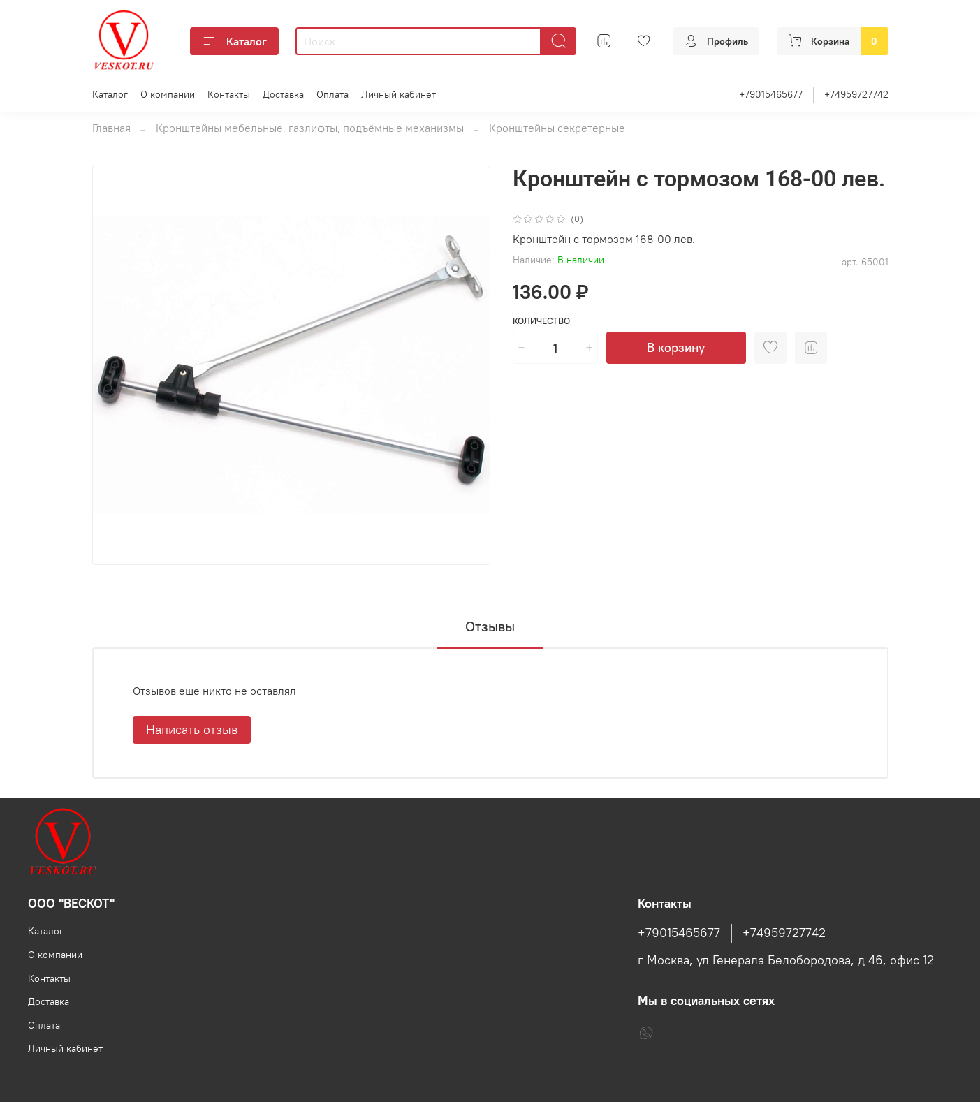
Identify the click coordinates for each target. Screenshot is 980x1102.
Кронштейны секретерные (557, 128)
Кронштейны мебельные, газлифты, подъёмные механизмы (310, 128)
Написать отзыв (191, 729)
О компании (167, 94)
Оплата (332, 94)
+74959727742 (856, 94)
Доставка (283, 94)
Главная (111, 128)
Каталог (234, 41)
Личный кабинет (398, 94)
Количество (541, 321)
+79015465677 (771, 94)
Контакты (228, 94)
